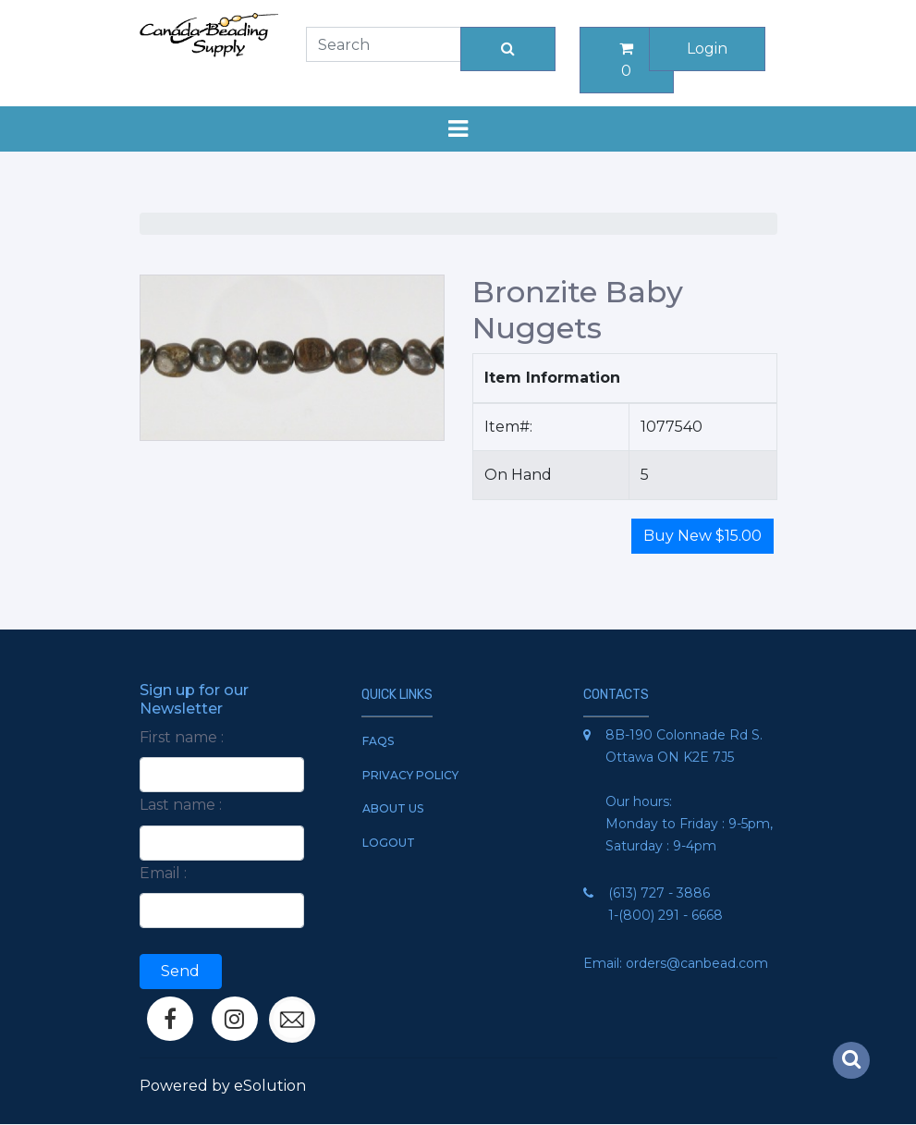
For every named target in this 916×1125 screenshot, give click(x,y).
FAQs (378, 741)
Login (707, 48)
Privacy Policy (410, 775)
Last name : (181, 804)
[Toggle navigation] (458, 129)
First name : (182, 737)
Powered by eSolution (223, 1085)
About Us (392, 808)
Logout (388, 843)
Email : (163, 873)
